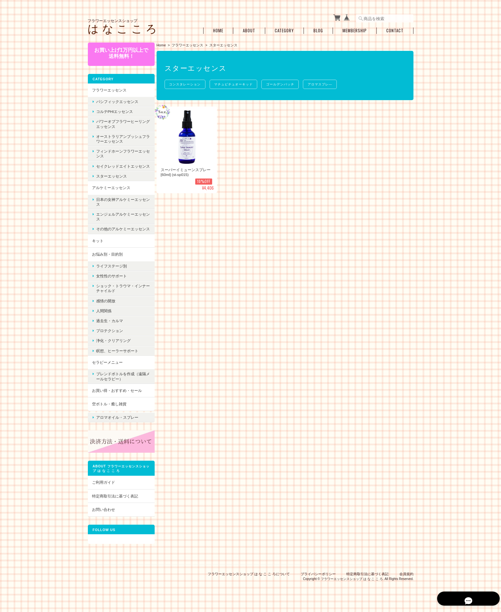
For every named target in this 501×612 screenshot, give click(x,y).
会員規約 (406, 579)
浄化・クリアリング (113, 349)
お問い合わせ (103, 515)
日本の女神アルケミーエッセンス (119, 205)
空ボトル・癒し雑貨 (109, 412)
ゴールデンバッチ (284, 83)
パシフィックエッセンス (117, 100)
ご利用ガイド (103, 488)
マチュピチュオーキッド (236, 83)
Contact (395, 30)
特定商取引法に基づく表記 (115, 501)
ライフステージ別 (111, 274)
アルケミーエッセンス (111, 191)
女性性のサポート (111, 284)
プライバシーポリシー (318, 579)
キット (97, 249)
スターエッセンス (111, 180)
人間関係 (103, 319)
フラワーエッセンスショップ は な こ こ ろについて (249, 579)
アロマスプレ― (324, 83)
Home (218, 30)
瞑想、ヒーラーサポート (117, 359)
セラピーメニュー (107, 371)
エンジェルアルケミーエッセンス (119, 220)
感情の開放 (105, 309)
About (249, 30)
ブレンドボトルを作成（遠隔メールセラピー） (119, 384)
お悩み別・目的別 (107, 262)
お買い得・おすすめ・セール (117, 399)
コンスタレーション (187, 83)
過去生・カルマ (109, 329)
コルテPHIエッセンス (114, 110)
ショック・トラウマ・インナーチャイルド (119, 296)
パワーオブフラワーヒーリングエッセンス (119, 122)
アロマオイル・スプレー (117, 424)
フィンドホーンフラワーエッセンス (119, 152)
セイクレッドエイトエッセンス (119, 167)
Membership (355, 30)
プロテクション (109, 339)
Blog (318, 30)
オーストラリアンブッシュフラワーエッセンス (119, 137)
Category (284, 30)
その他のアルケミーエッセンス (119, 234)
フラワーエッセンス (189, 44)
